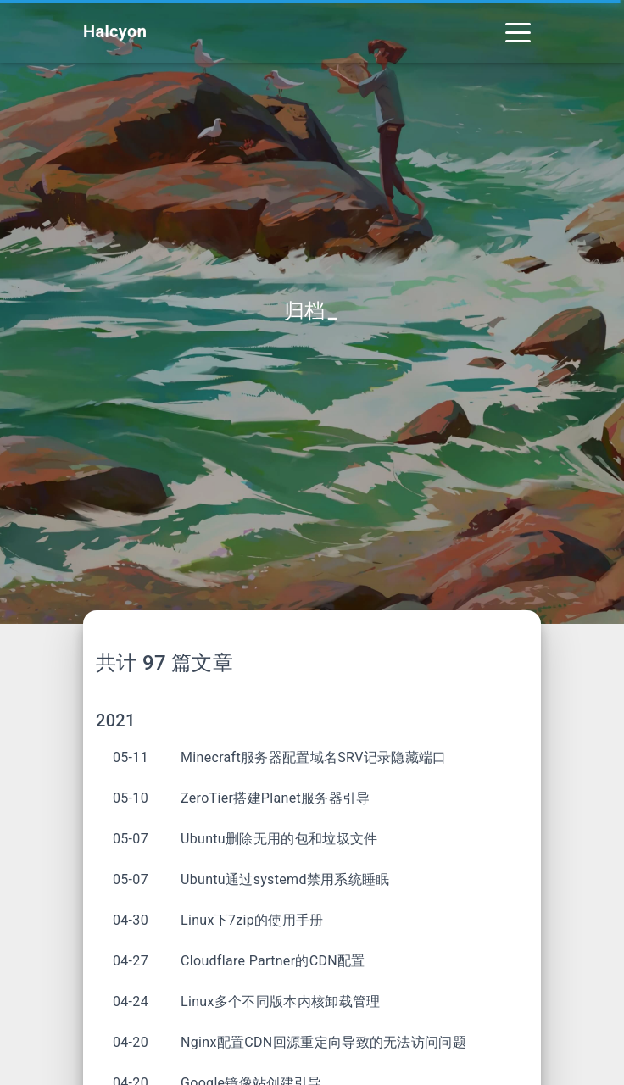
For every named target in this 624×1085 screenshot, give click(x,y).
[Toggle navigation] (518, 31)
